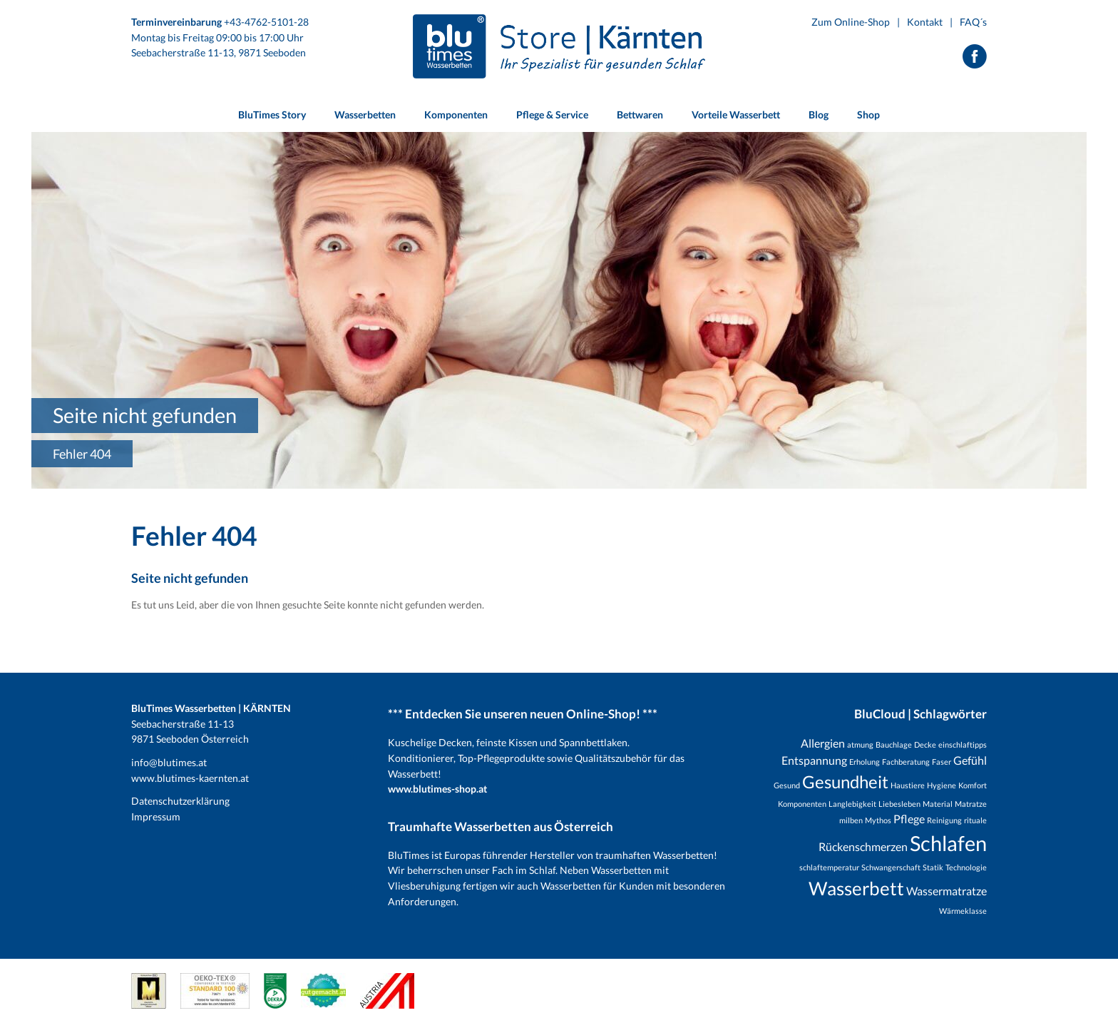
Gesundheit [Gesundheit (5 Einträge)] (845, 781)
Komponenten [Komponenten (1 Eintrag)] (802, 803)
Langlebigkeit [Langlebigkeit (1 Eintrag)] (852, 803)
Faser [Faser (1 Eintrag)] (941, 761)
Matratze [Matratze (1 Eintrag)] (971, 803)
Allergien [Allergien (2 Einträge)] (823, 743)
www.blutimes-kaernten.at (190, 778)
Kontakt (925, 22)
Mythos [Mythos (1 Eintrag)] (878, 820)
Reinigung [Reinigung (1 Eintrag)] (944, 820)
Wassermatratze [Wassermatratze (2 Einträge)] (946, 890)
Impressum (155, 816)
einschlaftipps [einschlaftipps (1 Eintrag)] (962, 744)
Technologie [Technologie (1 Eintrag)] (966, 867)
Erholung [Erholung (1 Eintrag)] (864, 761)
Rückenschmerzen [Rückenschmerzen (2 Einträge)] (863, 846)
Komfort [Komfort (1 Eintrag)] (972, 785)
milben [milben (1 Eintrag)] (851, 820)
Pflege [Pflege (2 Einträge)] (909, 818)
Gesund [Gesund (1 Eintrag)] (787, 785)
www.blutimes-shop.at (437, 789)
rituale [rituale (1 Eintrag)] (975, 820)
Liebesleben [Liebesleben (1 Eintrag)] (899, 803)
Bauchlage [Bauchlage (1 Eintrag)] (894, 744)
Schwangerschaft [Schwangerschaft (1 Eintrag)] (890, 867)
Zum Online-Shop (850, 22)
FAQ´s (973, 22)
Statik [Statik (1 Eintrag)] (933, 867)
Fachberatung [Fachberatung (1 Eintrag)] (906, 761)
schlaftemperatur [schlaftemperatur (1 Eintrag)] (829, 867)
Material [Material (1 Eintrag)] (938, 803)
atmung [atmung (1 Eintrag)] (860, 744)
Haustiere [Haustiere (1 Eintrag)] (908, 785)
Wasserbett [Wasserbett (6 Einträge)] (856, 888)
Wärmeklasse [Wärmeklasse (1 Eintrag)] (963, 910)
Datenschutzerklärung (180, 801)
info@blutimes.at (169, 762)
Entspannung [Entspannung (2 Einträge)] (814, 760)
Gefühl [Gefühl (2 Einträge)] (970, 760)
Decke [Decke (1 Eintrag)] (925, 744)
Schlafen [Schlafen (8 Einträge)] (948, 842)
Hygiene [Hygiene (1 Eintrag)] (941, 785)
